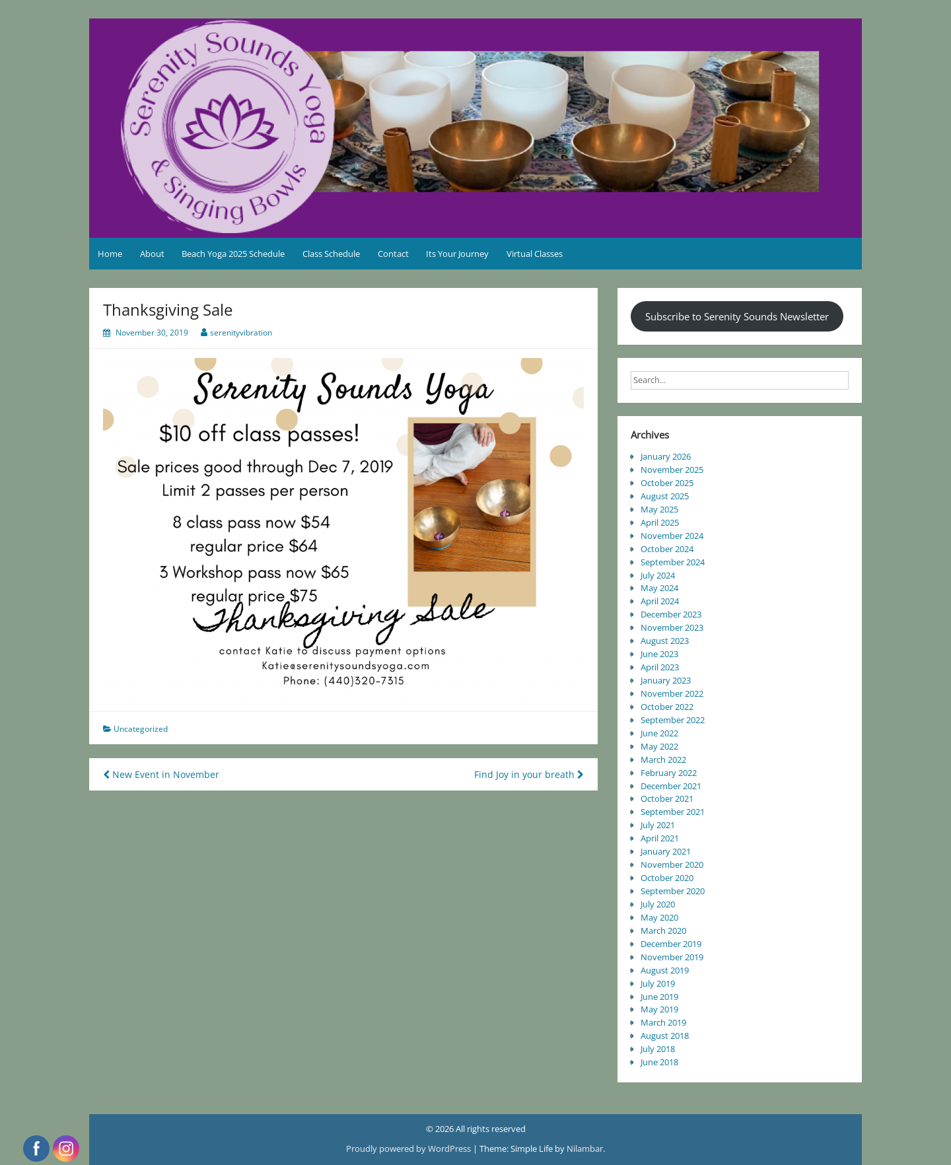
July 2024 (658, 575)
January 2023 (666, 680)
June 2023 (659, 654)
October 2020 (667, 878)
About (152, 254)
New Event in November (161, 774)
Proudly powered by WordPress (409, 1148)
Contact (393, 254)
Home (110, 254)
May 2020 (659, 917)
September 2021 (673, 812)
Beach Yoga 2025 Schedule (233, 254)
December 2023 (671, 614)
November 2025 (672, 470)
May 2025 (659, 509)
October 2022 (667, 707)
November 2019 (672, 957)
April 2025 (660, 522)
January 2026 (666, 456)
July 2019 (658, 983)
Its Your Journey (457, 254)
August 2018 (665, 1035)
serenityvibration (241, 332)
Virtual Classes (535, 254)
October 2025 (667, 483)
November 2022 (672, 693)
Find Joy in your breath (529, 774)
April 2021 (660, 838)
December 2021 (671, 786)
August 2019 (665, 970)
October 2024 (667, 549)
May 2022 (659, 746)
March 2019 (663, 1022)
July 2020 (658, 904)
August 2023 (665, 641)
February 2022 (669, 773)
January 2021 (666, 851)
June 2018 (659, 1062)
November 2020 (672, 864)
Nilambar (585, 1148)
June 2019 (659, 997)
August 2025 (665, 496)
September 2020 (673, 891)
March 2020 (663, 930)
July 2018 (658, 1049)
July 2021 (658, 825)
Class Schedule (331, 254)
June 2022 (659, 733)
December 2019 (671, 944)
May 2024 (659, 588)
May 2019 (659, 1009)
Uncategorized (141, 728)
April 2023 (660, 667)
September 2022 (673, 720)
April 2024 (660, 601)
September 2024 (673, 562)
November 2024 (672, 536)
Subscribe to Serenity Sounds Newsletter (737, 316)
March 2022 (663, 759)
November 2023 (672, 627)
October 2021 (667, 798)
